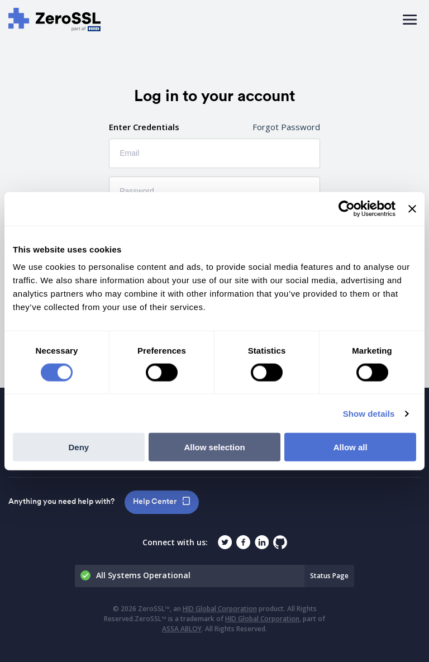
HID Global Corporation (220, 608)
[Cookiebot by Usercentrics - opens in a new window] (346, 208)
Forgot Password (286, 126)
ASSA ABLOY (182, 629)
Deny (78, 447)
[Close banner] (412, 208)
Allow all (350, 447)
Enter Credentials (144, 126)
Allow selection (214, 447)
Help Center (155, 501)
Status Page (329, 575)
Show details (369, 413)
